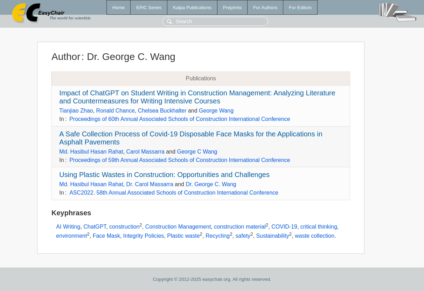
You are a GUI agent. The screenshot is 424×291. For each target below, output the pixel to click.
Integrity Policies (143, 236)
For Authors (265, 7)
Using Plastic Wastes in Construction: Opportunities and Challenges (164, 174)
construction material (240, 227)
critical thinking (318, 227)
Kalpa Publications (192, 7)
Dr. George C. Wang (211, 184)
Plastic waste (183, 236)
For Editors (300, 7)
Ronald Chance (115, 111)
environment (71, 236)
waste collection (314, 236)
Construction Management (178, 227)
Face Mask (106, 236)
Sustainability (272, 236)
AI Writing (68, 227)
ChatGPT (94, 227)
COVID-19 (284, 227)
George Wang (216, 111)
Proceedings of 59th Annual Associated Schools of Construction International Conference (179, 160)
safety (243, 236)
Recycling (218, 236)
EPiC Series (148, 7)
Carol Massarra (145, 152)
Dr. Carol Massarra (149, 184)
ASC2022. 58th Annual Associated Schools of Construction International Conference (173, 193)
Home (118, 7)
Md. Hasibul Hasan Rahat (91, 152)
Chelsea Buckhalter (162, 111)
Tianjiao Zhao (76, 111)
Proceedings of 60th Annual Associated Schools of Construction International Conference (179, 119)
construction (124, 227)
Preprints (232, 7)
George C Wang (197, 152)
